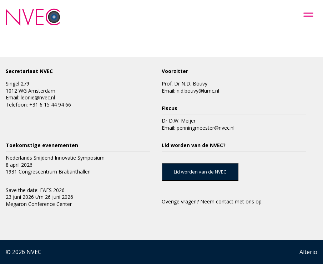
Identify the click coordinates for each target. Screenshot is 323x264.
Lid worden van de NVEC (200, 172)
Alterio (308, 252)
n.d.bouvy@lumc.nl (198, 90)
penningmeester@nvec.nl (205, 127)
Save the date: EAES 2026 (35, 190)
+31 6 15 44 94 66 (50, 104)
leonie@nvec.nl (38, 97)
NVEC (33, 252)
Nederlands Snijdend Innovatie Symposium (55, 157)
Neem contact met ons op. (231, 201)
